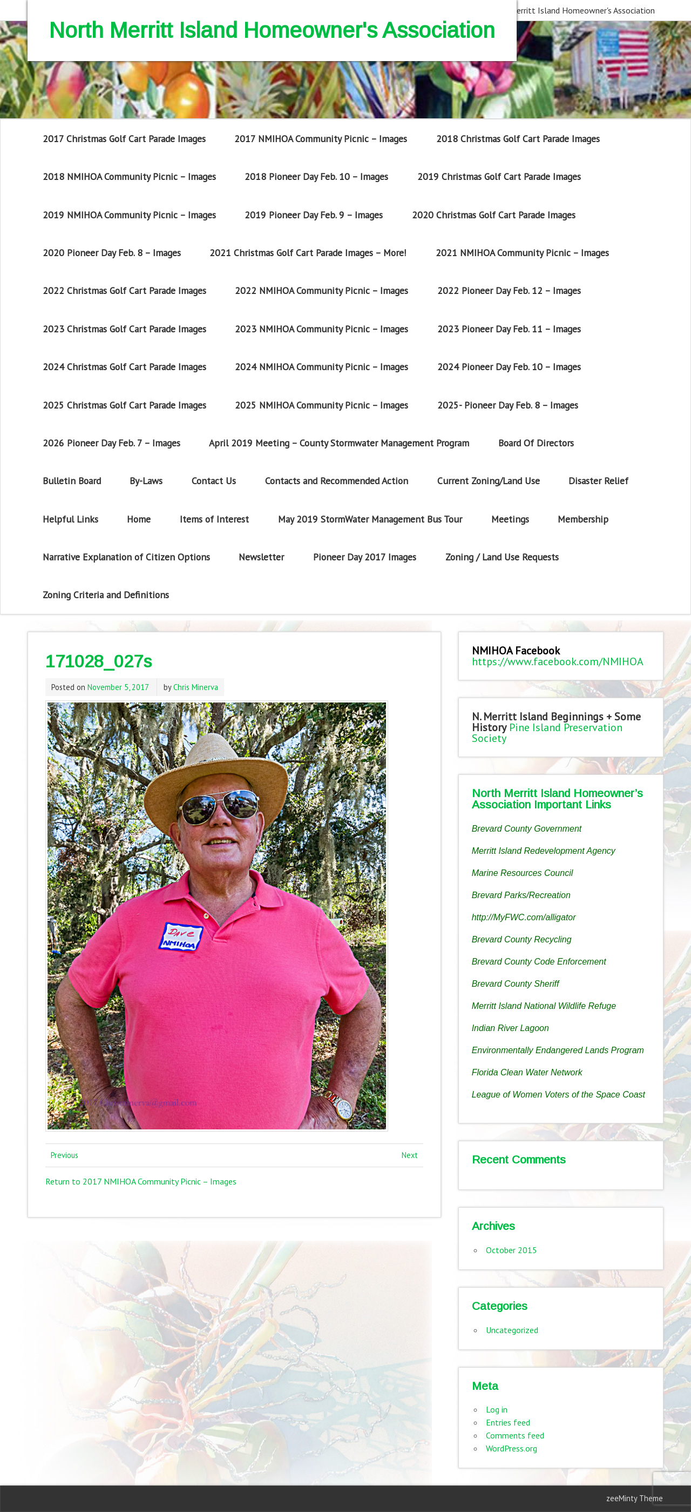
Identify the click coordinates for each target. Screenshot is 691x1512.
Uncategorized (512, 1329)
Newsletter (261, 557)
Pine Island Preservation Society (547, 732)
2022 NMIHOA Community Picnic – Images (321, 290)
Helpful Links (70, 519)
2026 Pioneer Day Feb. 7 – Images (111, 443)
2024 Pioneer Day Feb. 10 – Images (509, 366)
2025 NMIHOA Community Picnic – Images (321, 405)
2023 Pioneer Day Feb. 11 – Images (509, 329)
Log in (496, 1409)
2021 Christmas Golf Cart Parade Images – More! (308, 252)
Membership (583, 519)
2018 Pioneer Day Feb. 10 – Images (316, 176)
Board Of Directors (536, 443)
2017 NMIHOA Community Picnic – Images (320, 138)
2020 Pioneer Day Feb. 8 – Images (112, 252)
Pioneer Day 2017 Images (364, 557)
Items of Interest (214, 519)
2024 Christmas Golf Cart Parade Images (124, 366)
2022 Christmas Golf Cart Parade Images (124, 290)
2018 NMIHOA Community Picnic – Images (129, 176)
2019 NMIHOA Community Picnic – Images (129, 215)
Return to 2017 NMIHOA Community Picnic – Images (140, 1181)
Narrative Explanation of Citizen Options (126, 557)
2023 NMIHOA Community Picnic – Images (321, 329)
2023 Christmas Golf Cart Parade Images (124, 329)
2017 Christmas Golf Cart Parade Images (124, 138)
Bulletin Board (72, 480)
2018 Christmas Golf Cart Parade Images (518, 138)
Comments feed (515, 1435)
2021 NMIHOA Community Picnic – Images (522, 252)
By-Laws (146, 480)
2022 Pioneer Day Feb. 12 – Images (509, 290)
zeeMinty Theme (634, 1498)
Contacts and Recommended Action (336, 480)
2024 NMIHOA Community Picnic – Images (321, 366)
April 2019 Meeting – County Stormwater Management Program (339, 443)
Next (410, 1155)
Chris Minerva (195, 687)
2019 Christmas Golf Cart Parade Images (499, 176)
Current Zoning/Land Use (488, 480)
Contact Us (214, 480)
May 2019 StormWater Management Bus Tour (370, 519)
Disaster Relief (598, 480)
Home (139, 519)
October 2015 (511, 1250)
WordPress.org (511, 1448)
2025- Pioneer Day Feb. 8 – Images (507, 405)
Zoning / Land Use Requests (502, 557)
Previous (64, 1155)
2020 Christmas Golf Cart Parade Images (493, 215)
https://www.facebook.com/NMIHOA (557, 661)
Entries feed (508, 1422)
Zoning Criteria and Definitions (106, 594)
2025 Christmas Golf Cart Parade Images (124, 405)
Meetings (510, 519)
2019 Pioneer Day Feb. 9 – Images (314, 215)
